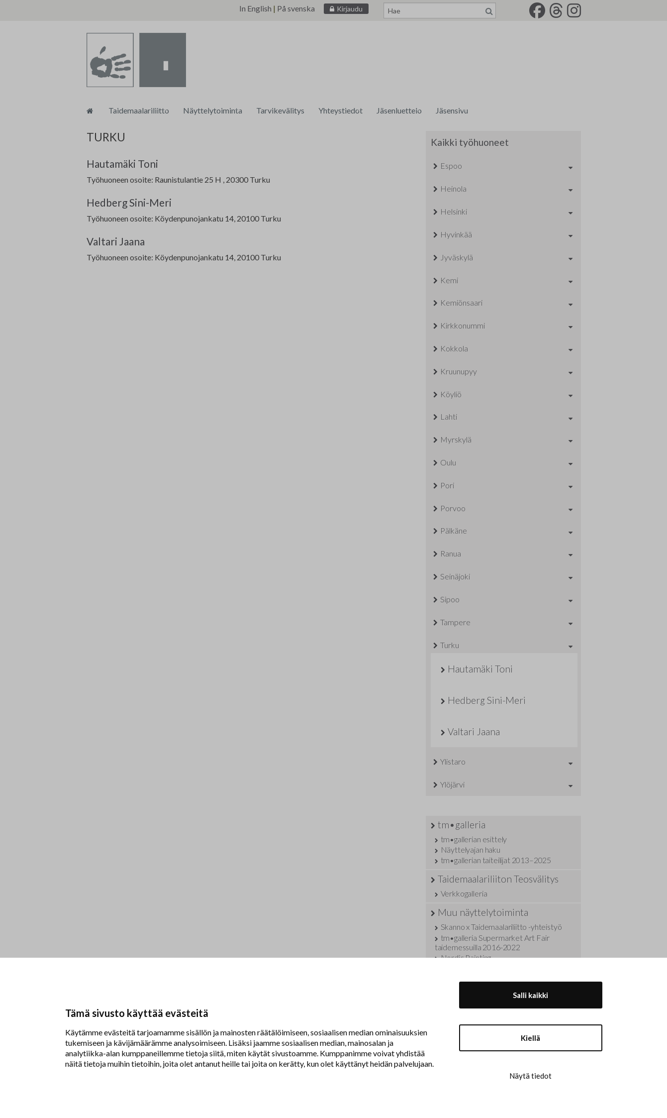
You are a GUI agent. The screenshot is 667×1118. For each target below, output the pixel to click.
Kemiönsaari (461, 302)
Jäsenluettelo (399, 110)
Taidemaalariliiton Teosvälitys (498, 879)
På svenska (296, 8)
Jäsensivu (452, 110)
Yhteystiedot (340, 110)
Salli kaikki (530, 995)
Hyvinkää (456, 234)
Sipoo (450, 599)
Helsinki (453, 211)
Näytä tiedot (530, 1075)
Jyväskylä (456, 257)
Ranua (450, 553)
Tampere (455, 622)
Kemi (449, 280)
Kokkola (454, 348)
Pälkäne (453, 530)
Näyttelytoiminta (212, 110)
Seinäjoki (455, 576)
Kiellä (530, 1037)
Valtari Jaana (116, 241)
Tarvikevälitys (280, 110)
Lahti (448, 416)
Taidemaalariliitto (138, 110)
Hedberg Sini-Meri (129, 202)
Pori (447, 485)
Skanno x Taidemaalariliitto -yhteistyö (501, 926)
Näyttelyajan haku (470, 849)
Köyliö (451, 394)
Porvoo (453, 508)
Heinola (453, 188)
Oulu (448, 462)
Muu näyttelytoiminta (483, 912)
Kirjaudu (350, 8)
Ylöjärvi (452, 784)
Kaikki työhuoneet (470, 142)
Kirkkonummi (462, 325)
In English (255, 8)
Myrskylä (456, 439)
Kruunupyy (458, 371)
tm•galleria (461, 824)
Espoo (451, 165)
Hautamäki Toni (122, 163)
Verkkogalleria (464, 893)
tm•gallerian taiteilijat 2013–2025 (496, 860)
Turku (449, 645)
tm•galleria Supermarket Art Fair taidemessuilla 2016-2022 (492, 942)
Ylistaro (453, 761)
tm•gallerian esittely (474, 839)
